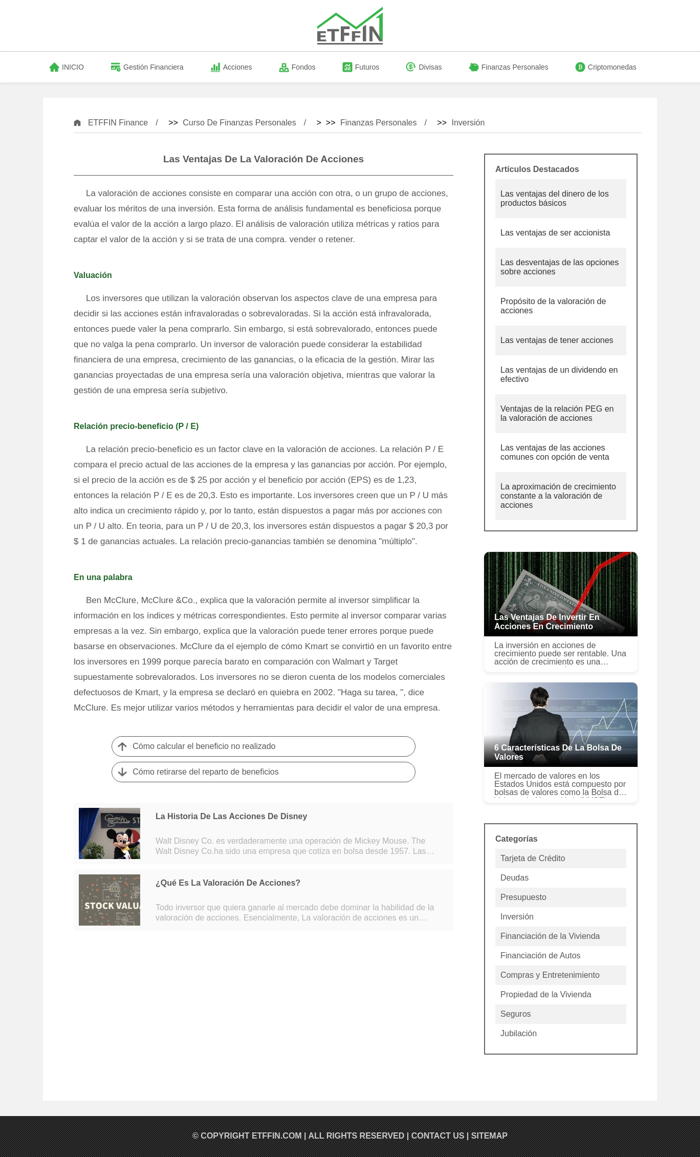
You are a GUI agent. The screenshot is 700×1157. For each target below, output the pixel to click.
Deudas (514, 877)
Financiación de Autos (540, 955)
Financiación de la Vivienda (550, 936)
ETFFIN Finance (118, 122)
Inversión (468, 122)
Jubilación (518, 1033)
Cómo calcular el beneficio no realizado (204, 746)
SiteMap (489, 1135)
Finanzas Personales (378, 122)
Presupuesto (523, 897)
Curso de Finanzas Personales (239, 122)
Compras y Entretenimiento (550, 975)
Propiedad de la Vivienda (546, 994)
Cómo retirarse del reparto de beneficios (205, 771)
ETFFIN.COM (277, 1135)
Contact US (438, 1135)
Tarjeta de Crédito (532, 858)
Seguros (515, 1014)
